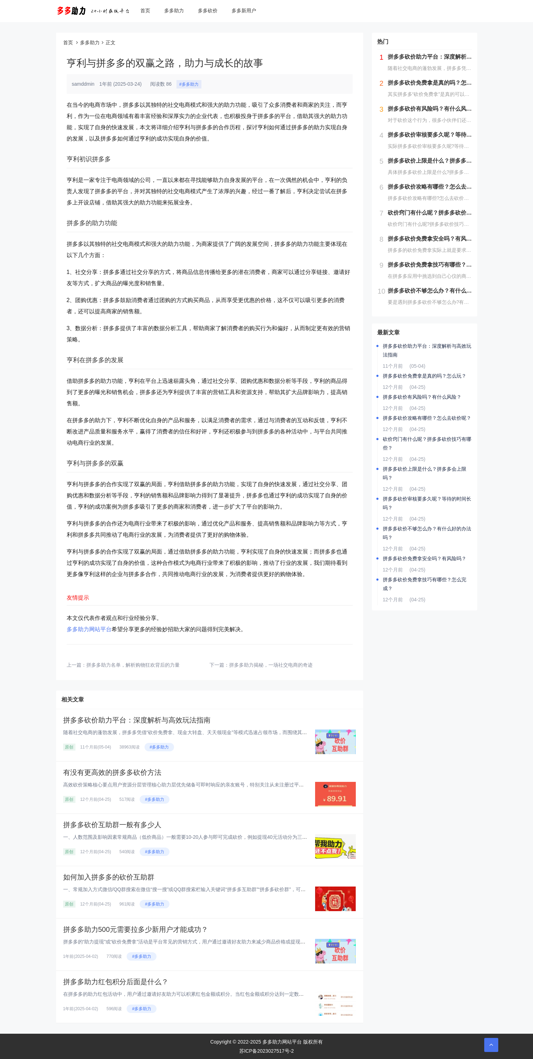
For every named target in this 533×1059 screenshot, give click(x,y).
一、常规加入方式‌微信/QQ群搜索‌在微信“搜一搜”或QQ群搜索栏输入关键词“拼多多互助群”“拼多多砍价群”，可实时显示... (194, 889)
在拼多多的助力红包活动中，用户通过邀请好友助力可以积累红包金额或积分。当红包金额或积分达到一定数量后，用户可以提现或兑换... (212, 994)
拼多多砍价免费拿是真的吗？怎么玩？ (424, 376)
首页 (145, 10)
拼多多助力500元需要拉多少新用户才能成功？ (135, 929)
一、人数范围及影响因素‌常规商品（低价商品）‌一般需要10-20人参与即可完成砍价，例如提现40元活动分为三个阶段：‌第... (197, 837)
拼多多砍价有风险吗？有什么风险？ (422, 397)
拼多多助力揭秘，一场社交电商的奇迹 (271, 665)
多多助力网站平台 (89, 629)
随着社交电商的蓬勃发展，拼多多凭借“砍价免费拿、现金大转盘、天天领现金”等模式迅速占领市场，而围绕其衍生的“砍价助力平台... (207, 732)
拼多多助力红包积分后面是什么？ (115, 982)
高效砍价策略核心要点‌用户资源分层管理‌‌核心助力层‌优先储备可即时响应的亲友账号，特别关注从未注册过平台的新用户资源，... (202, 784)
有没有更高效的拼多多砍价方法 (112, 772)
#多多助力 (189, 84)
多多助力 (174, 10)
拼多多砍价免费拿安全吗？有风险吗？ (424, 558)
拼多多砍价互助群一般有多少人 (112, 825)
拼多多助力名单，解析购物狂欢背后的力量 (133, 665)
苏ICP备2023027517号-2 (266, 1051)
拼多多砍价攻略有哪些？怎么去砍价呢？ (427, 418)
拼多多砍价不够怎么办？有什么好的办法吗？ (427, 533)
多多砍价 (208, 10)
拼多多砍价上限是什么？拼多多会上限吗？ (424, 473)
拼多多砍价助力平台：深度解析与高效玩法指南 (137, 720)
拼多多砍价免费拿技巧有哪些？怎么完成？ (424, 584)
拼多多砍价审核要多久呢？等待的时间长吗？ (427, 503)
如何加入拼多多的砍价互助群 (108, 877)
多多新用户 (244, 10)
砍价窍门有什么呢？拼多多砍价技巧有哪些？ (427, 443)
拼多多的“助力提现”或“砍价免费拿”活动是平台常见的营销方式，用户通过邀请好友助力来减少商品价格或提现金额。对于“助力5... (203, 941)
